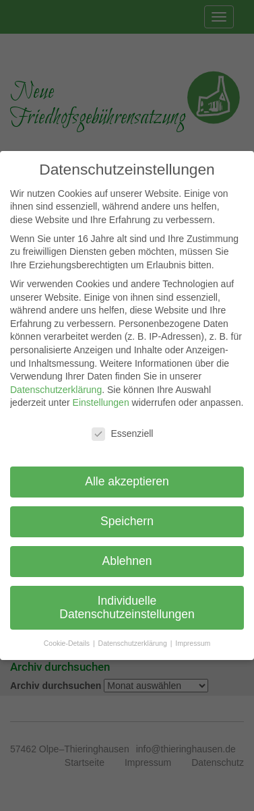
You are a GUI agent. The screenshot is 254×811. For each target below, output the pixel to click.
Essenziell (122, 433)
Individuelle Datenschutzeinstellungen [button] (126, 607)
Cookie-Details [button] (68, 643)
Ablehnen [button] (127, 561)
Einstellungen (101, 402)
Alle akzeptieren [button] (127, 481)
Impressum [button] (192, 643)
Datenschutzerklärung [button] (133, 643)
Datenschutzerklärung (56, 389)
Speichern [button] (127, 521)
